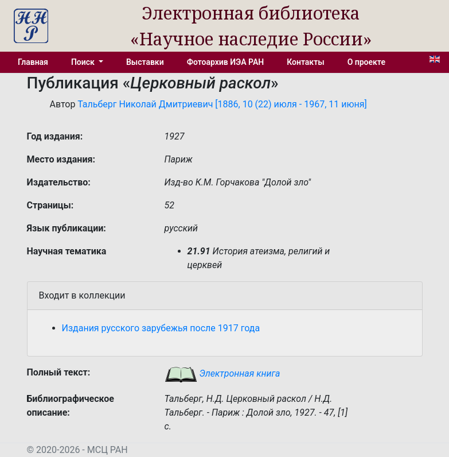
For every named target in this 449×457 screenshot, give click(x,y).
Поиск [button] (83, 62)
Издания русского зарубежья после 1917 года (161, 328)
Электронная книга (222, 373)
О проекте (366, 62)
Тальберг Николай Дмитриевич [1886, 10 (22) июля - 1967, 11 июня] (222, 104)
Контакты (305, 62)
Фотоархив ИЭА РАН (225, 62)
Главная (33, 62)
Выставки (145, 62)
